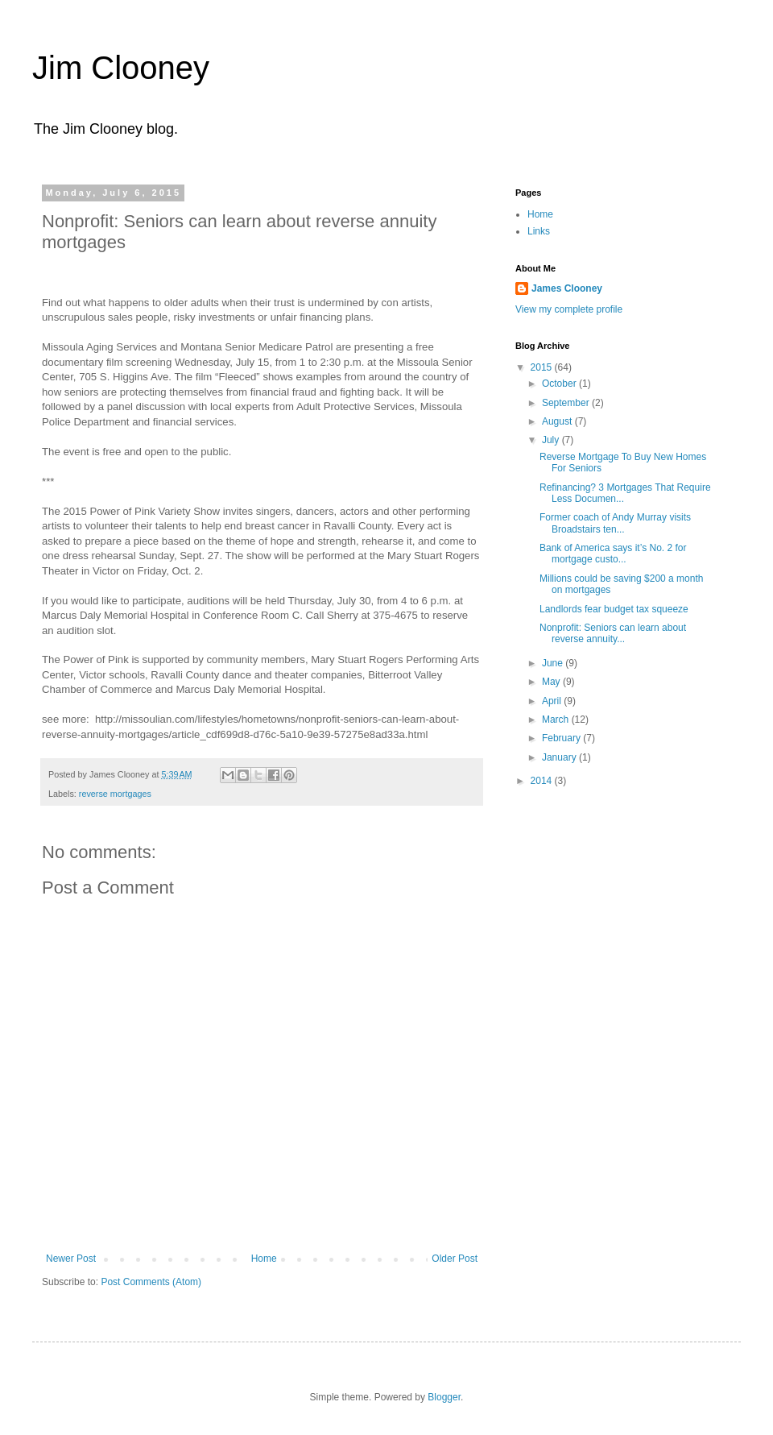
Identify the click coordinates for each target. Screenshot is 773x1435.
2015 (543, 367)
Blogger (444, 1397)
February (562, 738)
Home (264, 1258)
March (557, 719)
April (553, 701)
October (560, 383)
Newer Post (71, 1258)
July (552, 440)
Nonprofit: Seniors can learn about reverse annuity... (612, 633)
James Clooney (566, 288)
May (552, 681)
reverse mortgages (115, 793)
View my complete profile (568, 309)
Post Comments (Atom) (151, 1282)
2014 (543, 780)
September (567, 403)
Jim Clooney (120, 67)
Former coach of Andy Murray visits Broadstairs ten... (615, 523)
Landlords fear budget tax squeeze (613, 609)
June (553, 663)
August (558, 421)
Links (538, 231)
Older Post (454, 1258)
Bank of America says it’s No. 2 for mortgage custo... (613, 553)
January (560, 757)
